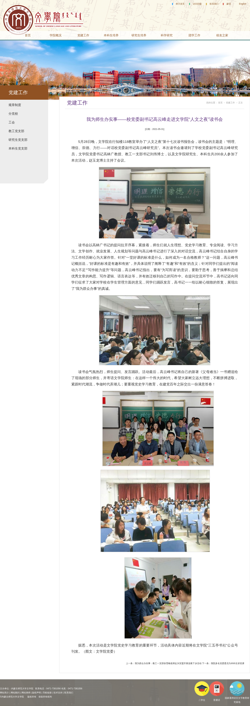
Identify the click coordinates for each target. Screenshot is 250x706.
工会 (12, 122)
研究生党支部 (18, 140)
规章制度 (15, 105)
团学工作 (194, 35)
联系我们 (214, 4)
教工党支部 (16, 131)
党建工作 (83, 35)
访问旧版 (197, 4)
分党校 (13, 113)
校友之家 (222, 35)
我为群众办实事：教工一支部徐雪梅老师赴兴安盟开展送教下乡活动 (168, 663)
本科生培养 (111, 35)
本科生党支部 (18, 148)
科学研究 (167, 35)
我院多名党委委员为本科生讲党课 (227, 663)
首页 (28, 35)
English (242, 4)
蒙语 (228, 4)
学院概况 (55, 35)
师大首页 (180, 4)
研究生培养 (138, 35)
